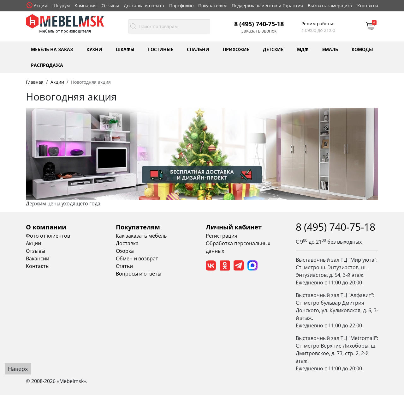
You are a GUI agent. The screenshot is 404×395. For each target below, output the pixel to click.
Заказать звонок (258, 31)
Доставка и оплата (144, 6)
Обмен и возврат (137, 258)
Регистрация (221, 235)
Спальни (198, 49)
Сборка (125, 250)
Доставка (127, 243)
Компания (85, 6)
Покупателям (212, 6)
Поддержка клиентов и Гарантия (267, 6)
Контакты (367, 6)
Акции (40, 6)
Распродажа (47, 65)
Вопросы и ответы (138, 273)
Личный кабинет (234, 227)
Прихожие (236, 49)
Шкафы (125, 49)
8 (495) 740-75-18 (259, 23)
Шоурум (61, 6)
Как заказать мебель (141, 235)
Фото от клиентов (48, 235)
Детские (273, 49)
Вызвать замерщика (330, 6)
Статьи (124, 266)
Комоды (362, 49)
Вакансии (37, 258)
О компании (46, 227)
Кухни (94, 49)
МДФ (302, 49)
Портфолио (181, 6)
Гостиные (160, 49)
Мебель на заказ (52, 49)
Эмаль (330, 49)
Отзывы (110, 6)
